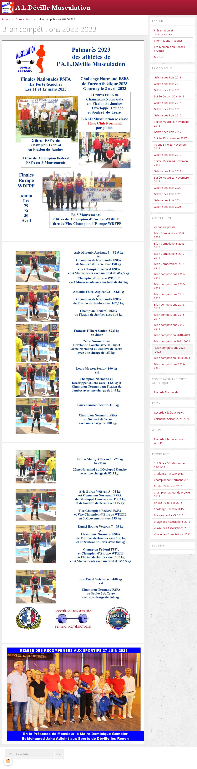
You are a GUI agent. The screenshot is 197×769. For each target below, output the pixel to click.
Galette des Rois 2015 (167, 109)
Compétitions (24, 19)
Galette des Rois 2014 (167, 103)
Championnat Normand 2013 (172, 480)
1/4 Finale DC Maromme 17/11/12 (169, 465)
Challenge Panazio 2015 (169, 509)
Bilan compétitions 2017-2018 (169, 327)
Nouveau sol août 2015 (168, 515)
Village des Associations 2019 (172, 528)
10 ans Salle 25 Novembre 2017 (170, 146)
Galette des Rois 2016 (167, 115)
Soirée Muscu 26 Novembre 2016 (171, 123)
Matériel (159, 57)
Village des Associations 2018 (172, 521)
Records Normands (166, 392)
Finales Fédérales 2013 (168, 486)
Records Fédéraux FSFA (169, 412)
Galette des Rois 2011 (167, 77)
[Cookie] (8, 761)
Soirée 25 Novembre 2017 (170, 138)
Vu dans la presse (165, 227)
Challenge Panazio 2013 (169, 473)
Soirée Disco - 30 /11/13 (169, 96)
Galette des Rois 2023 (167, 194)
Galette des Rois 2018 (167, 155)
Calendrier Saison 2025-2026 (171, 419)
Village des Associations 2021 (172, 534)
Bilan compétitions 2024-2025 (169, 366)
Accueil (6, 19)
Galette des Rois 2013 (167, 90)
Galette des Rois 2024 (167, 200)
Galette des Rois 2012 (167, 84)
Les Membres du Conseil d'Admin (169, 49)
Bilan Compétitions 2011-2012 (169, 266)
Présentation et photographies (163, 32)
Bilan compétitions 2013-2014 (169, 286)
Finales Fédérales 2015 (168, 502)
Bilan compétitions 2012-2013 (169, 276)
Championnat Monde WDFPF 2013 (172, 494)
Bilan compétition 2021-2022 (172, 341)
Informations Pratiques (168, 40)
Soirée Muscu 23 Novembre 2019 (171, 179)
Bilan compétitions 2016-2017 (169, 316)
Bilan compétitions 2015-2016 (169, 306)
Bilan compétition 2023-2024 (172, 358)
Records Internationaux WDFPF (168, 441)
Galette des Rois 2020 (167, 188)
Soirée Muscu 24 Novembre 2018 (171, 163)
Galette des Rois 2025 (167, 207)
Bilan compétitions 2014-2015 (169, 296)
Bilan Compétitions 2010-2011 (169, 255)
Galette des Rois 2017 (167, 132)
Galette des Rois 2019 (167, 171)
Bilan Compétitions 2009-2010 (169, 245)
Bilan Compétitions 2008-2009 (169, 235)
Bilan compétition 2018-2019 (172, 335)
